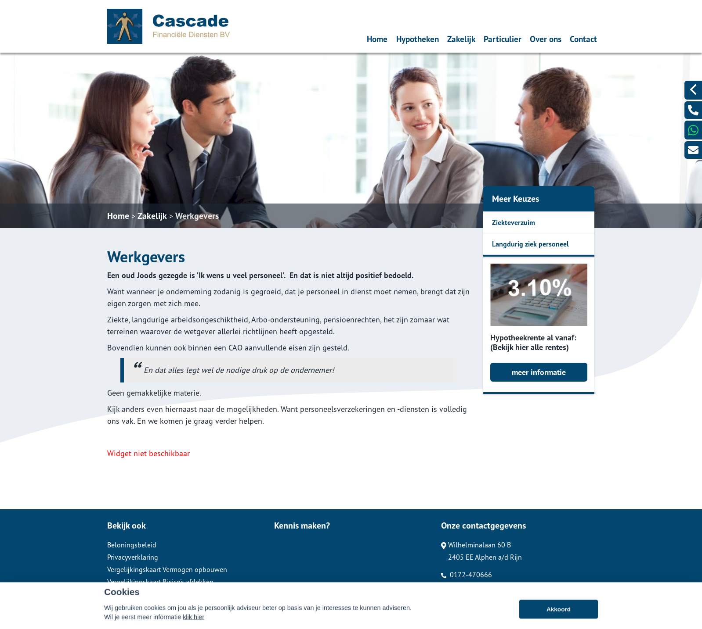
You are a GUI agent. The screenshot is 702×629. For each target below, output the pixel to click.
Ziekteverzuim (513, 222)
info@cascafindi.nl (473, 587)
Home (377, 38)
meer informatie (539, 372)
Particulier (502, 38)
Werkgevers (197, 216)
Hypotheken (417, 38)
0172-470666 (466, 574)
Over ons (545, 38)
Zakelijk (461, 38)
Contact (583, 38)
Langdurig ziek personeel (530, 243)
